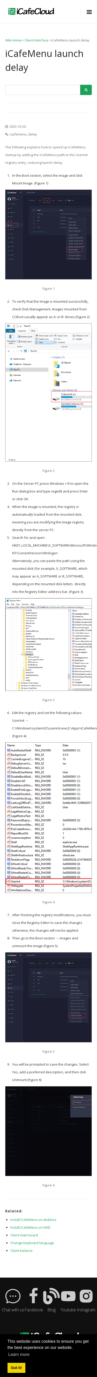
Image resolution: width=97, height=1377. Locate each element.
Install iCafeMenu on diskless (33, 1219)
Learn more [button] (18, 1354)
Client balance (21, 1250)
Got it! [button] (16, 1368)
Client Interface (36, 40)
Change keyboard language (32, 1242)
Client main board (24, 1235)
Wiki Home (13, 40)
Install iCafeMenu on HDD (30, 1227)
